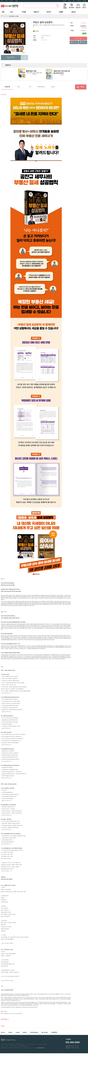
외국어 (49, 12)
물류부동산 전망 (31, 71)
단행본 (61, 12)
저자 (30, 86)
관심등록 (83, 42)
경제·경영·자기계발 (13, 16)
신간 (11, 12)
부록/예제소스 (41, 86)
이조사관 (62, 74)
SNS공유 (24, 57)
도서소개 (7, 86)
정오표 (53, 86)
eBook (73, 12)
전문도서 (36, 12)
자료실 (82, 86)
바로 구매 (78, 38)
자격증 (24, 12)
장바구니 (74, 42)
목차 (18, 86)
